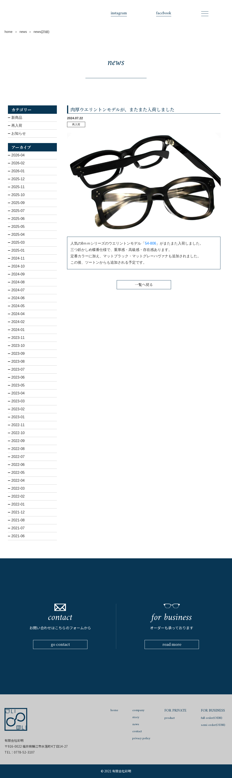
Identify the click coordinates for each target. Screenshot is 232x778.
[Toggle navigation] (204, 13)
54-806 (150, 243)
